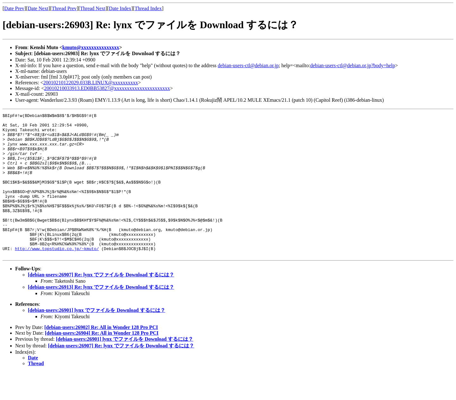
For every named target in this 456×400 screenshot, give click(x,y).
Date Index (120, 8)
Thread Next (92, 8)
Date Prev (14, 8)
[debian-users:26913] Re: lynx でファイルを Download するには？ (101, 315)
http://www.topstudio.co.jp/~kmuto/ (57, 276)
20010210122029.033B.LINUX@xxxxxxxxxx (90, 82)
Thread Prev (64, 8)
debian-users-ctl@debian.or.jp (248, 65)
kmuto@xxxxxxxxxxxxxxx (90, 47)
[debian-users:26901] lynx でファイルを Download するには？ (96, 338)
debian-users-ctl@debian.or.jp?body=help (352, 65)
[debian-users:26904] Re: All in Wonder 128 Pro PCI (102, 361)
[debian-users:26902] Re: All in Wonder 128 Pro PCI (101, 355)
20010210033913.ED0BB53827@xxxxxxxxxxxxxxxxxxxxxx (107, 88)
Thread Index (148, 8)
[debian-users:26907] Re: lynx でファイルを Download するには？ (101, 303)
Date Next (38, 8)
